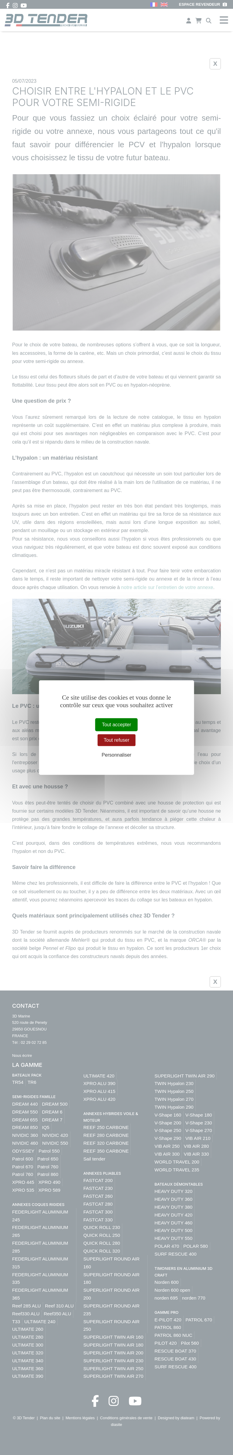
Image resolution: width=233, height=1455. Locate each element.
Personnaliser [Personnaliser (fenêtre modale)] (116, 755)
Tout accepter (116, 724)
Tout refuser (116, 740)
